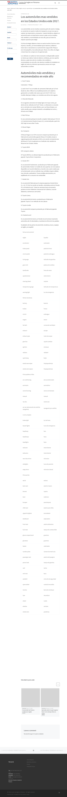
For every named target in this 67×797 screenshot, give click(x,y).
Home (8, 8)
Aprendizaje (29, 8)
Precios (9, 20)
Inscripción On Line (11, 23)
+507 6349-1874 (16, 775)
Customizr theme (25, 794)
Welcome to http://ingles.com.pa (18, 8)
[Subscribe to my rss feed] (59, 793)
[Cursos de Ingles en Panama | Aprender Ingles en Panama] (12, 3)
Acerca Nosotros (11, 14)
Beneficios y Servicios (10, 17)
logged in (32, 734)
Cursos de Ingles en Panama (18, 792)
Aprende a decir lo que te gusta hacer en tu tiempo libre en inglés (50, 712)
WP (12, 794)
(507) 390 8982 (13, 770)
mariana (24, 24)
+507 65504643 (16, 773)
